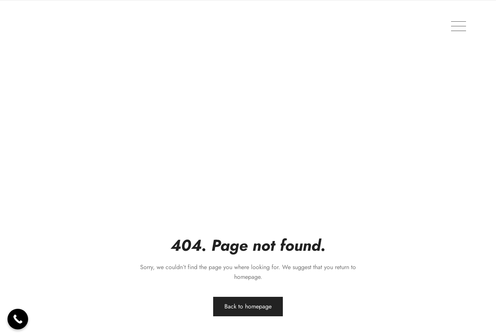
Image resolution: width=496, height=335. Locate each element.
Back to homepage (248, 306)
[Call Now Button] (17, 319)
